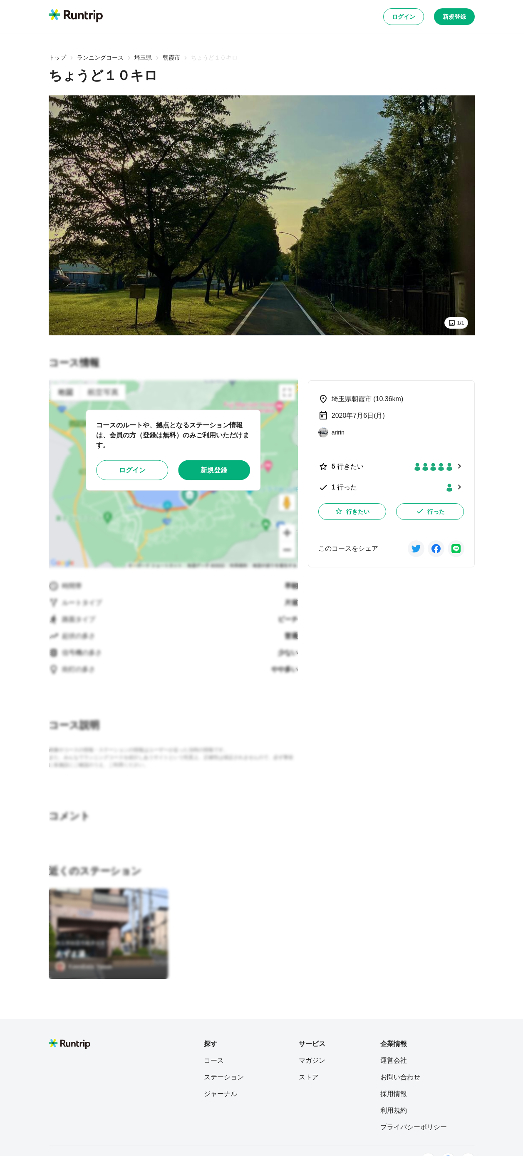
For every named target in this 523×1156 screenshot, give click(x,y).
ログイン (403, 16)
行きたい (352, 511)
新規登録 (454, 16)
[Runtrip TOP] (76, 16)
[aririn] (331, 432)
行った (430, 511)
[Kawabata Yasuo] (83, 966)
